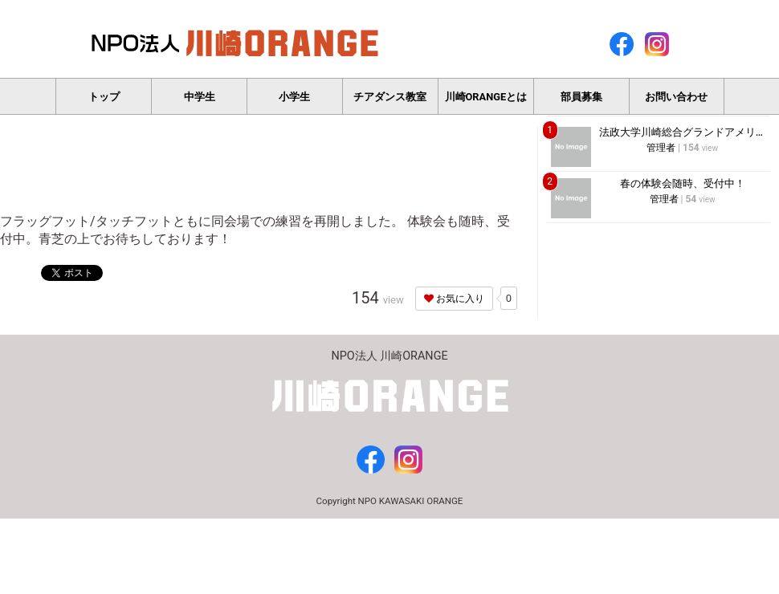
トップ (104, 97)
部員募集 (581, 97)
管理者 (660, 147)
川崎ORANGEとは (486, 97)
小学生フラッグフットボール (294, 103)
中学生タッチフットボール (200, 103)
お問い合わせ (676, 97)
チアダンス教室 (389, 97)
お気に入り (454, 298)
